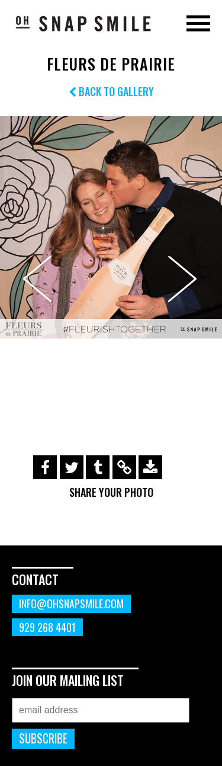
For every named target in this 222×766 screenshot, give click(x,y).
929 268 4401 (47, 627)
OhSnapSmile (83, 23)
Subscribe (43, 738)
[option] (111, 227)
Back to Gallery (111, 91)
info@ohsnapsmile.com (71, 603)
